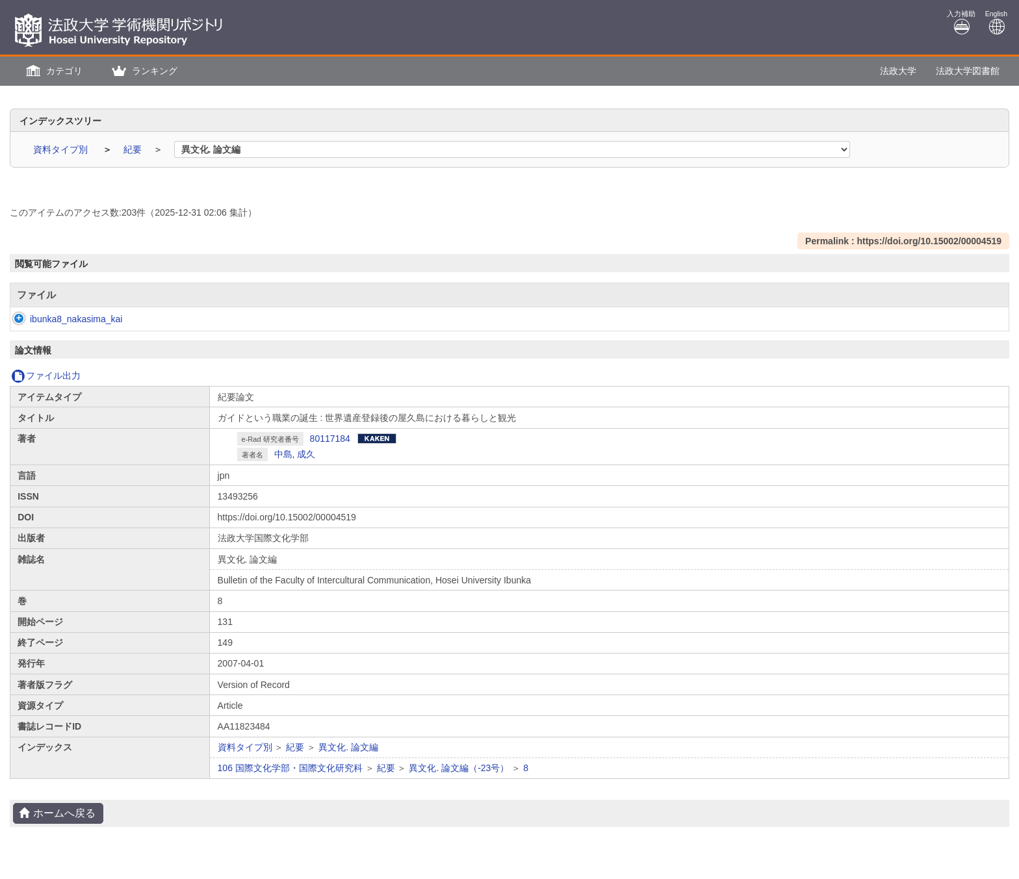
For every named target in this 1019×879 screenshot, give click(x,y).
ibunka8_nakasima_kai (63, 319)
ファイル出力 (46, 375)
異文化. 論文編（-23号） (459, 768)
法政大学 (898, 71)
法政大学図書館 (968, 71)
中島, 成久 (295, 454)
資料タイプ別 (61, 149)
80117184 (330, 438)
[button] (53, 71)
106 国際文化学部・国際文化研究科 (290, 768)
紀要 (133, 149)
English (996, 22)
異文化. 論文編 (348, 747)
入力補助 (961, 22)
